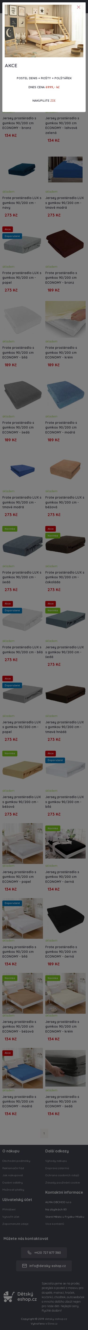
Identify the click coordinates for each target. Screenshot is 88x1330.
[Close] (79, 7)
